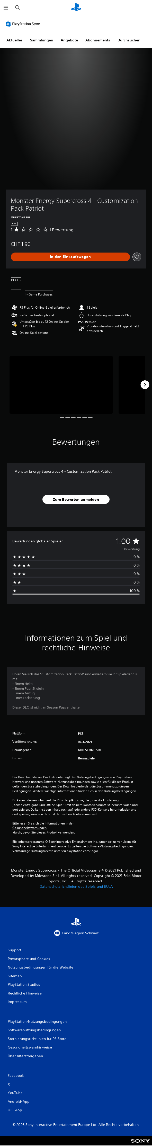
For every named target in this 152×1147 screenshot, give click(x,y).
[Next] (144, 384)
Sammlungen (41, 40)
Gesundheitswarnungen (29, 828)
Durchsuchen (129, 40)
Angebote (69, 40)
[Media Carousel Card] (61, 385)
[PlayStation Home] (76, 8)
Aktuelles (14, 40)
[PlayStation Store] (24, 24)
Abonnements (97, 40)
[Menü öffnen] (6, 7)
